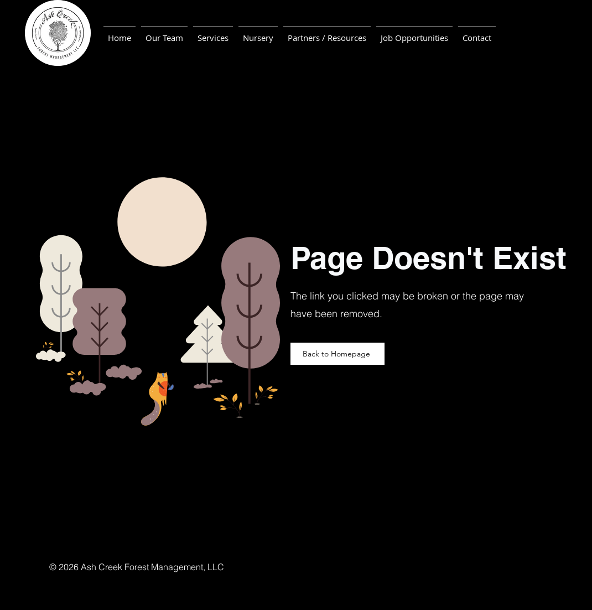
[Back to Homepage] (337, 354)
